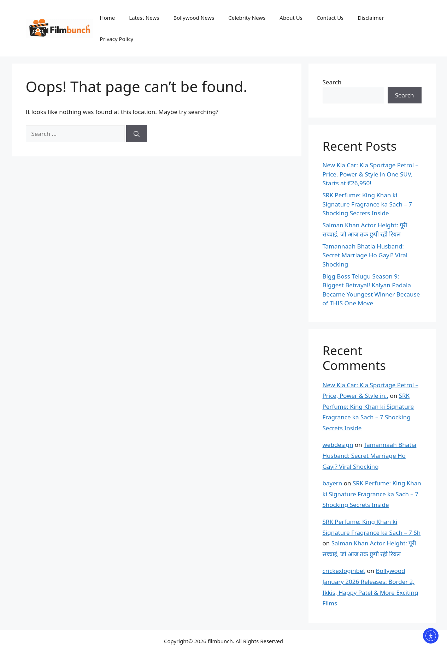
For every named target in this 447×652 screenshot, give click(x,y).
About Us (291, 17)
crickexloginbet (344, 571)
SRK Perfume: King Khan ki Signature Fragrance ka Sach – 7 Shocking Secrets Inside (367, 204)
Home (107, 17)
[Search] (136, 133)
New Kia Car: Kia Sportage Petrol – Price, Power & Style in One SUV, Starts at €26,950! (370, 174)
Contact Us (330, 17)
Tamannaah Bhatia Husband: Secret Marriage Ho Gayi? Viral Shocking (365, 255)
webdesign (338, 445)
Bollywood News (193, 17)
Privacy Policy (117, 38)
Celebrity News (246, 17)
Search (332, 82)
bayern (332, 483)
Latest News (144, 17)
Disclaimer (371, 17)
